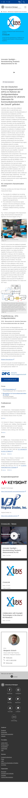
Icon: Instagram (18, 706)
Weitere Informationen (7, 375)
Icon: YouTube (10, 724)
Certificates (4, 764)
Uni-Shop (3, 781)
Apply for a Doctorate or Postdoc (9, 779)
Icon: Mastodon (18, 715)
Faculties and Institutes (7, 789)
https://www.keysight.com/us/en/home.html (12, 507)
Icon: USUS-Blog (14, 733)
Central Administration (7, 793)
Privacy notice (5, 761)
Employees (4, 748)
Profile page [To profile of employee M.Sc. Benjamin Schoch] (9, 673)
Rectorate (3, 787)
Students (3, 746)
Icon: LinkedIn (18, 724)
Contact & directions (6, 773)
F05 (7, 1)
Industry (3, 752)
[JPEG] (14, 244)
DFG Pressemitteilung (9, 405)
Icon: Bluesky (9, 715)
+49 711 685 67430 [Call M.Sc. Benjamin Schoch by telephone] (11, 676)
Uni (1, 1)
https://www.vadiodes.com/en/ (9, 532)
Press (2, 775)
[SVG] (14, 309)
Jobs (2, 777)
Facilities (3, 791)
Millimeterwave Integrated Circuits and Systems (16, 11)
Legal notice (4, 759)
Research (4, 11)
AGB (2, 766)
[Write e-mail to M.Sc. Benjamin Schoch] (8, 679)
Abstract (4, 470)
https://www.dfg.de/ (9, 395)
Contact (14, 692)
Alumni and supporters (7, 750)
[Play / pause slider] (10, 61)
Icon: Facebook (9, 706)
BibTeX (3, 434)
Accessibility (4, 763)
